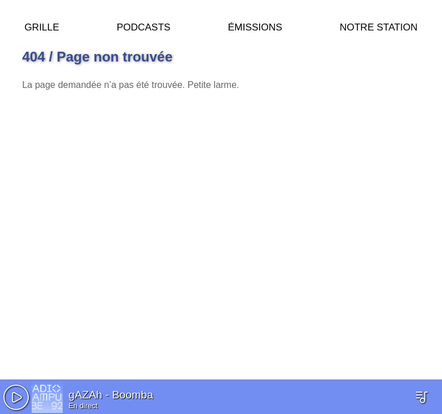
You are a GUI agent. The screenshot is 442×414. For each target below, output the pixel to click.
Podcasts (144, 25)
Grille (41, 25)
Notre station (378, 25)
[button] (16, 397)
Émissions (255, 25)
